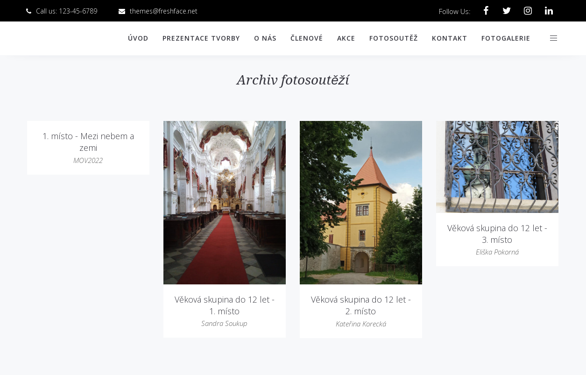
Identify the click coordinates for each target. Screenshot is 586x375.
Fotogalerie (505, 38)
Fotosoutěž (393, 38)
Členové (306, 38)
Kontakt (449, 38)
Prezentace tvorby (201, 38)
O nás (265, 38)
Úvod (138, 38)
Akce (346, 38)
